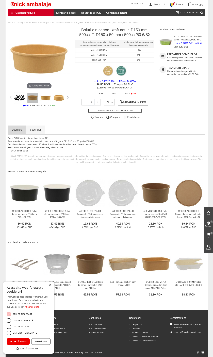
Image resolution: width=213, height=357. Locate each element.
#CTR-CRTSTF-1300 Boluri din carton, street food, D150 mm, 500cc (188, 40)
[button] (29, 348)
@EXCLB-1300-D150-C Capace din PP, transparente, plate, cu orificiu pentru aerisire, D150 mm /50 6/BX (90, 215)
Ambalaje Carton (46, 22)
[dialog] (28, 318)
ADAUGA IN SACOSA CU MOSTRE (115, 110)
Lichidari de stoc (66, 12)
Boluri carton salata (66, 22)
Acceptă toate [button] (18, 341)
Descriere (17, 129)
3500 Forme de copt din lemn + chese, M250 (123, 283)
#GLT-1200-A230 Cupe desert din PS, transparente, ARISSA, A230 (57, 285)
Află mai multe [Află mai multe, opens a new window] (32, 306)
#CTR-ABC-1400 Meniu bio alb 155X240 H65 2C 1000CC (188, 283)
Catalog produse (23, 13)
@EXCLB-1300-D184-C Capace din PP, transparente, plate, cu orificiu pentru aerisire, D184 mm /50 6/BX (123, 215)
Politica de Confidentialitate (143, 340)
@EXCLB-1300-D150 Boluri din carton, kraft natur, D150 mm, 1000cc (90, 285)
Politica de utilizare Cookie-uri (144, 336)
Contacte (135, 328)
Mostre (197, 4)
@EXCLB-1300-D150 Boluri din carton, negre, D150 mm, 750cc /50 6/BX (24, 214)
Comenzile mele (98, 328)
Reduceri (55, 324)
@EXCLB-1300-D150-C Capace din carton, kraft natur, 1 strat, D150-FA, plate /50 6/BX (188, 215)
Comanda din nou (116, 12)
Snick (10, 22)
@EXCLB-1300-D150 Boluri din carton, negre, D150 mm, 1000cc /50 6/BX (57, 214)
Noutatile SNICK (91, 12)
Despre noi (136, 324)
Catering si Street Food (26, 22)
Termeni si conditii (139, 332)
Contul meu (96, 324)
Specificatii (35, 129)
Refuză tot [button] (41, 341)
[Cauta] (201, 12)
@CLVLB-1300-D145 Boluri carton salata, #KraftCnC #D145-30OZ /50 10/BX (155, 214)
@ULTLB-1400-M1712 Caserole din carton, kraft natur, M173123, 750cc (155, 285)
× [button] (50, 285)
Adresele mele (97, 332)
